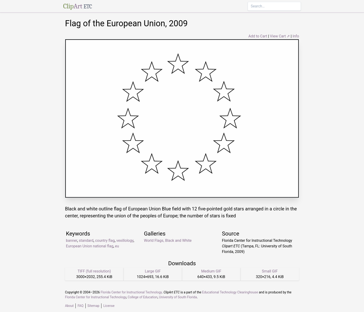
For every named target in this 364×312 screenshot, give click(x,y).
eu (117, 246)
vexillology (124, 240)
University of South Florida (178, 297)
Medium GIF (211, 271)
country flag (105, 240)
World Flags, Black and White (168, 240)
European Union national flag (89, 246)
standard (86, 240)
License (108, 306)
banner (71, 240)
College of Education (143, 297)
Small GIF (270, 271)
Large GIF (153, 271)
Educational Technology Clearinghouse (230, 292)
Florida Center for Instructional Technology (131, 292)
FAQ (80, 306)
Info (295, 36)
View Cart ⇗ (280, 36)
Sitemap (93, 306)
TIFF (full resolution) (94, 271)
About (69, 306)
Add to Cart (257, 36)
